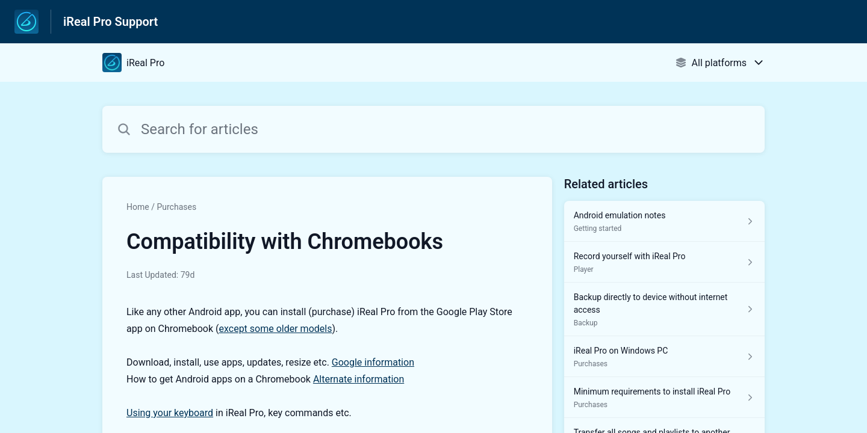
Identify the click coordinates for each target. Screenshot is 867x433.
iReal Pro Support (110, 21)
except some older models (275, 328)
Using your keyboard (169, 413)
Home (137, 207)
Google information (373, 362)
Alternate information (358, 379)
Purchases (176, 207)
